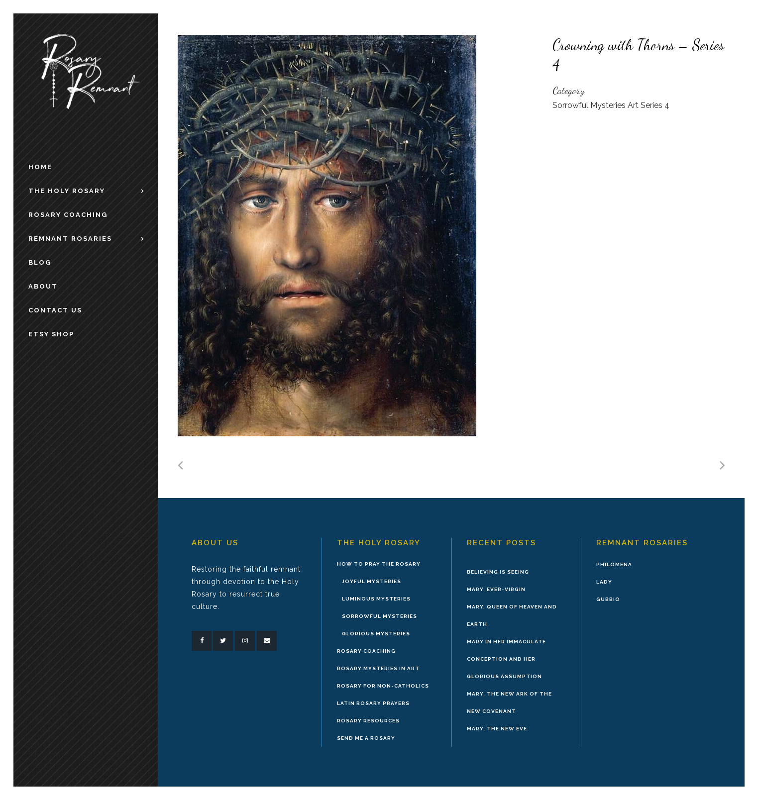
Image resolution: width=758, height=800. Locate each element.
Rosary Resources (368, 720)
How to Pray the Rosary (379, 564)
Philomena (614, 564)
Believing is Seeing (498, 572)
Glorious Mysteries (376, 633)
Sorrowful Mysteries (379, 616)
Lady (604, 582)
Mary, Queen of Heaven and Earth (512, 615)
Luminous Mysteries (376, 598)
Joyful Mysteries (371, 581)
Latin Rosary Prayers (373, 703)
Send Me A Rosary (366, 738)
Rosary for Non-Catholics (383, 686)
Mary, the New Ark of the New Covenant (509, 702)
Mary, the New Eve (497, 728)
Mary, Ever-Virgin (496, 589)
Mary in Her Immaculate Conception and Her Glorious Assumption (506, 659)
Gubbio (608, 599)
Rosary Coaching (366, 651)
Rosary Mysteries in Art (378, 668)
